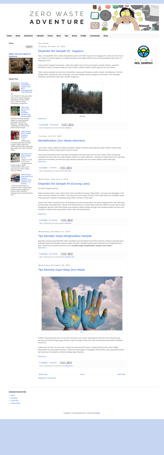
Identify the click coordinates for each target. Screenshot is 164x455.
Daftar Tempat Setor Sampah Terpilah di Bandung (26, 134)
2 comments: (53, 167)
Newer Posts (43, 374)
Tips (66, 36)
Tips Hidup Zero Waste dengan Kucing (26, 155)
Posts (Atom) (51, 378)
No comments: (54, 124)
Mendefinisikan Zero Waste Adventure (61, 140)
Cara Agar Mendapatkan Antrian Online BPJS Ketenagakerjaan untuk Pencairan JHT (22, 88)
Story (58, 36)
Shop (105, 36)
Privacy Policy (15, 403)
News (18, 36)
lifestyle (67, 366)
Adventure (28, 36)
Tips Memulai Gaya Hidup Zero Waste (61, 269)
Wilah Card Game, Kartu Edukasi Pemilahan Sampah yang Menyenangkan (26, 111)
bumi (82, 332)
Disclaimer (14, 398)
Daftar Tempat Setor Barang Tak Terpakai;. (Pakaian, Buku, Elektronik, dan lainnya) (27, 179)
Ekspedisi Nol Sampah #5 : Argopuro (61, 51)
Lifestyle (40, 36)
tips (73, 257)
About (13, 395)
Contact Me (14, 400)
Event (74, 36)
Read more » (42, 119)
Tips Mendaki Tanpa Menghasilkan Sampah (65, 236)
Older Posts (121, 374)
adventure (68, 128)
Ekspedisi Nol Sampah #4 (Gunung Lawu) (64, 183)
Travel (50, 36)
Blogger (97, 413)
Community (95, 36)
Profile (83, 36)
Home (9, 36)
